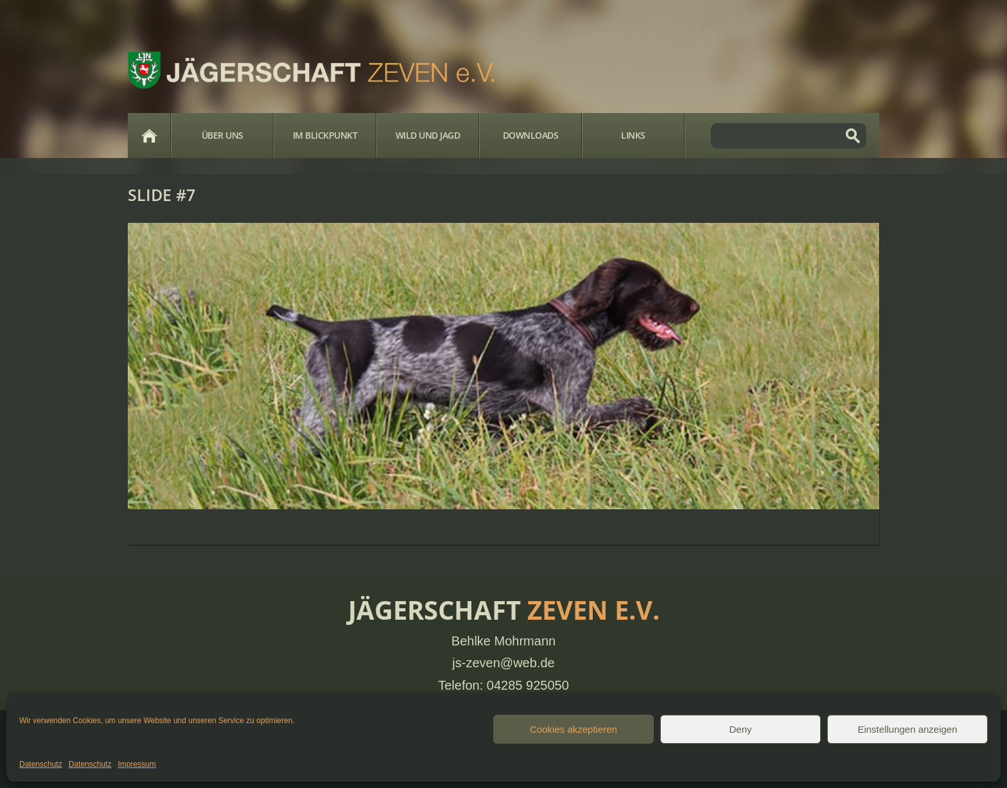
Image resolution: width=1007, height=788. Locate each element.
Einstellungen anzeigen (907, 729)
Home (149, 135)
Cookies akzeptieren (573, 729)
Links (633, 135)
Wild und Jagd (428, 135)
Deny (740, 729)
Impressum (136, 764)
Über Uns (222, 135)
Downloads (531, 135)
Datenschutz (40, 764)
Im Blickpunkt (325, 135)
